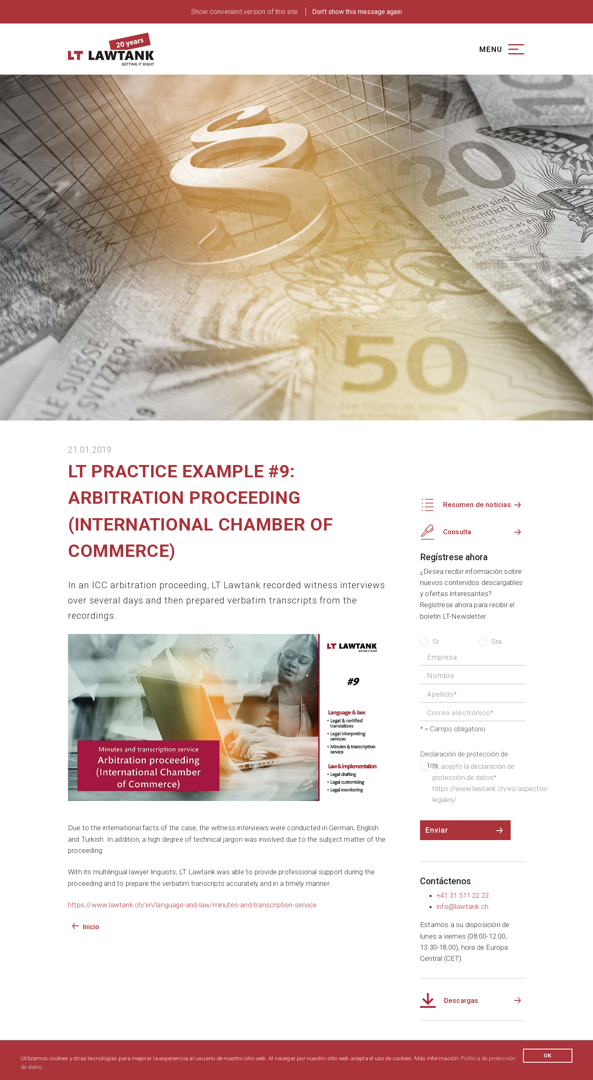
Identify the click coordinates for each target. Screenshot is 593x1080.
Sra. (491, 641)
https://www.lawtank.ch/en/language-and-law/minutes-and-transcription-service (192, 905)
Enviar (436, 830)
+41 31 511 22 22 (463, 895)
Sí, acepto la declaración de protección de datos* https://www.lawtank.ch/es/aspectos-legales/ (472, 782)
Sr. (430, 641)
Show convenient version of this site (244, 12)
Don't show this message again (357, 12)
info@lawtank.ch (462, 906)
